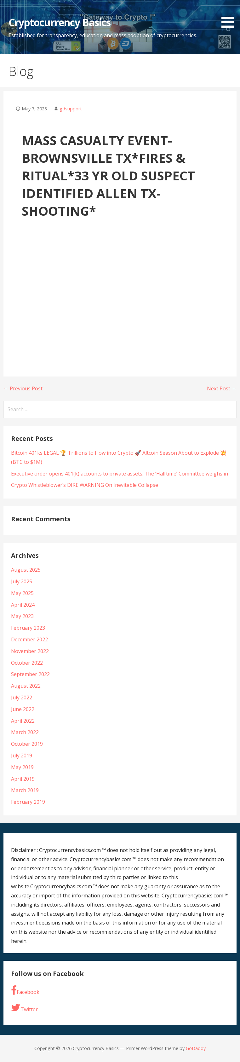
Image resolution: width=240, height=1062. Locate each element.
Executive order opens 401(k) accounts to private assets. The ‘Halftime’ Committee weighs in (119, 473)
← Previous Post (23, 388)
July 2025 (21, 581)
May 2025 (22, 593)
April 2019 (23, 778)
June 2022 (22, 709)
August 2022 (26, 685)
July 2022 (21, 697)
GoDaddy (196, 1048)
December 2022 (29, 639)
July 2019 (21, 755)
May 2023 (22, 616)
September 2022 (30, 674)
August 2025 (26, 569)
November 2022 (30, 651)
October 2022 (27, 662)
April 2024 (23, 604)
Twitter (24, 1008)
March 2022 (25, 732)
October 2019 (27, 743)
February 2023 (28, 627)
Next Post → (222, 388)
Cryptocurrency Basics (60, 22)
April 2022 (23, 720)
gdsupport (71, 109)
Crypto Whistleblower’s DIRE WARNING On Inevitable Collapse (84, 484)
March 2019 (25, 790)
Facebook (25, 990)
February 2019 (28, 801)
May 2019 (22, 767)
